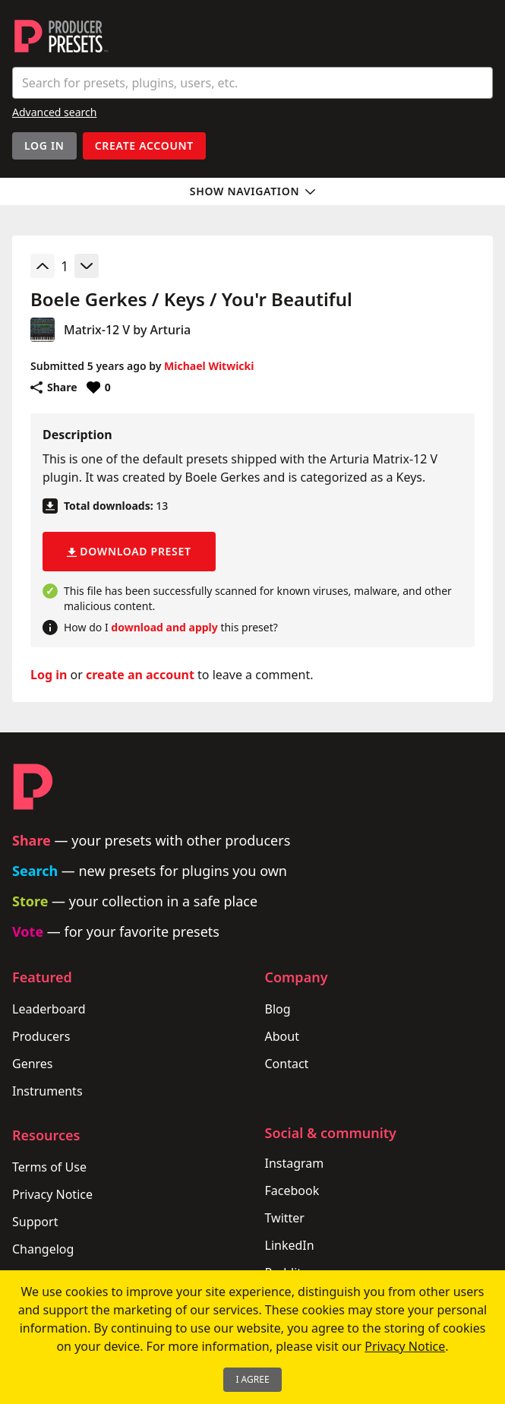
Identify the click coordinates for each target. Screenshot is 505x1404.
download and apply (164, 627)
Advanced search (54, 112)
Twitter (285, 1218)
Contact (287, 1063)
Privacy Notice (52, 1194)
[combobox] (252, 83)
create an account (140, 674)
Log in (48, 674)
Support (35, 1221)
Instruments (47, 1091)
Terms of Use (49, 1167)
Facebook (292, 1190)
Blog (278, 1009)
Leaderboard (48, 1009)
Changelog (43, 1249)
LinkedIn (289, 1245)
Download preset (129, 551)
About (282, 1036)
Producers (41, 1036)
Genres (32, 1063)
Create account (144, 145)
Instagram (294, 1163)
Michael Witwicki (209, 366)
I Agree (252, 1379)
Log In (44, 145)
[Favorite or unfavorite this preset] (99, 387)
